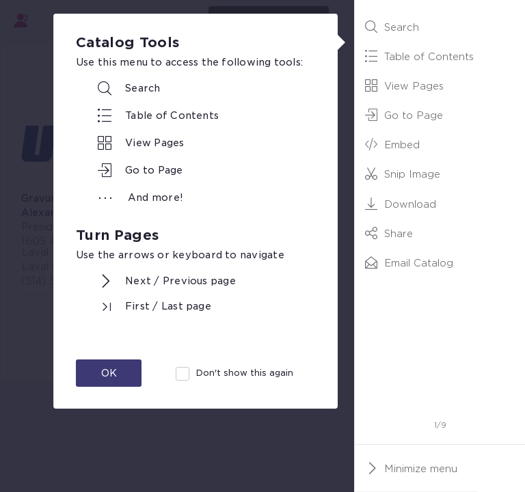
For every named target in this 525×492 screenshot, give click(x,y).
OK (109, 373)
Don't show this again (244, 373)
